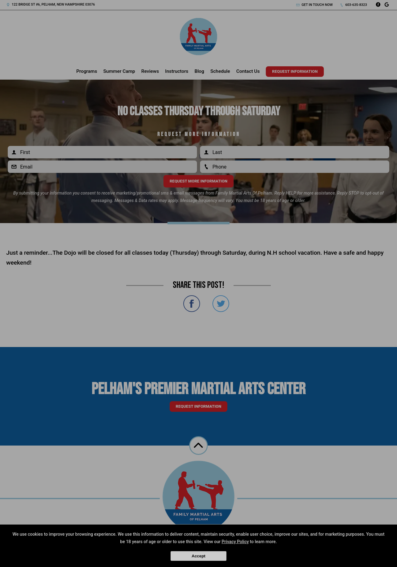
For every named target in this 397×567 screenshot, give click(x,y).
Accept (198, 556)
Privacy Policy (235, 541)
